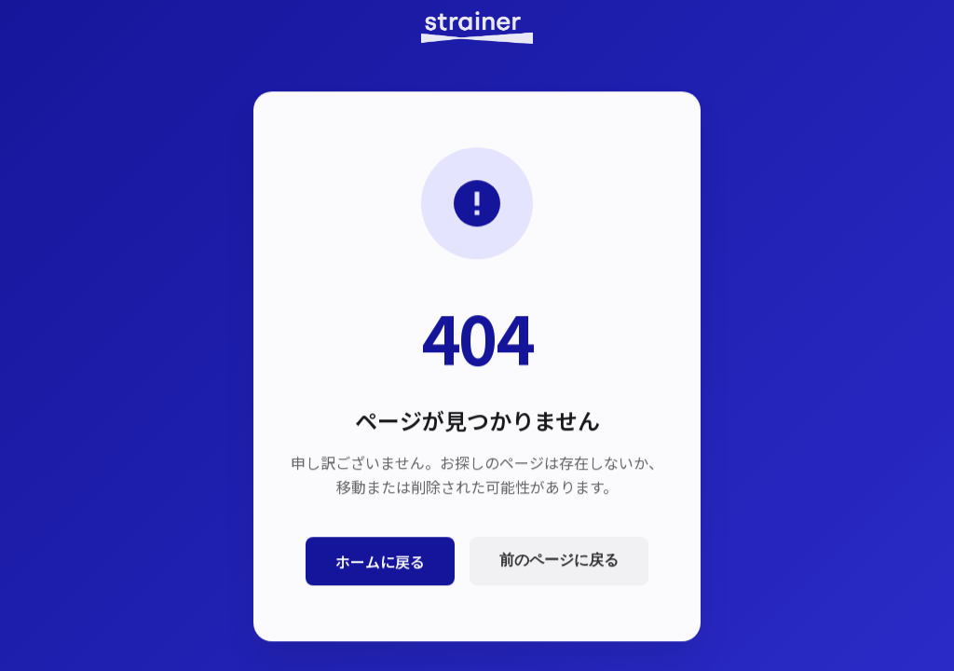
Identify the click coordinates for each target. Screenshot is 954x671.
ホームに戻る (380, 562)
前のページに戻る (559, 561)
